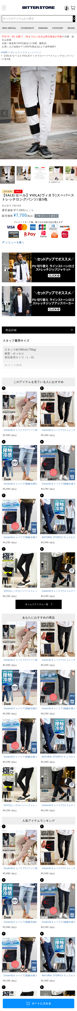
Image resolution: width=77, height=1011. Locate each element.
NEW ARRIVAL (9, 28)
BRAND (71, 28)
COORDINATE (27, 28)
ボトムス (15, 52)
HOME (4, 52)
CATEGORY (57, 28)
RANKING (43, 28)
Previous (4, 113)
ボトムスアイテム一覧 (36, 604)
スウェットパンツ (32, 52)
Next (72, 113)
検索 (74, 19)
